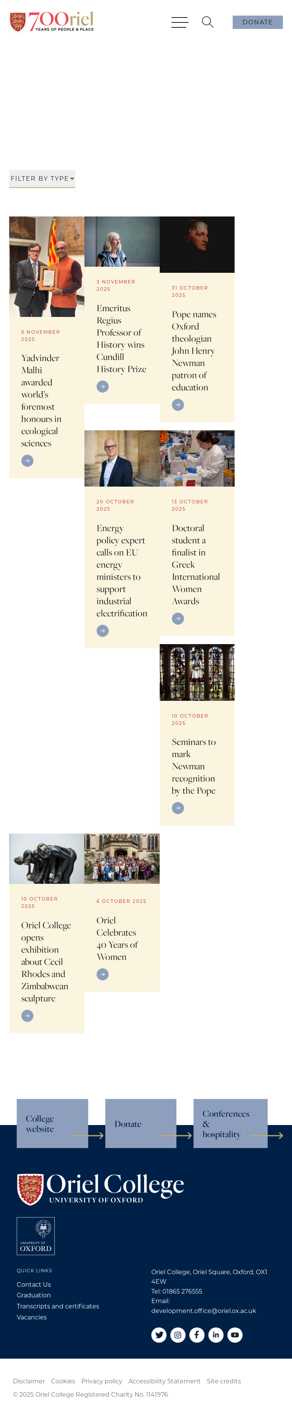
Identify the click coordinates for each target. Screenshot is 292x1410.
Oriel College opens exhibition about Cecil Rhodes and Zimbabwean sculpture (46, 961)
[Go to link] (46, 461)
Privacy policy (101, 1381)
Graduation (34, 1295)
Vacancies (32, 1317)
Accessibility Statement (165, 1381)
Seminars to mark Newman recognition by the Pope (194, 766)
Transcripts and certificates (58, 1306)
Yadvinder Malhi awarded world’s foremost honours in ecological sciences (41, 400)
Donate (258, 22)
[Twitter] (159, 1335)
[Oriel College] (51, 22)
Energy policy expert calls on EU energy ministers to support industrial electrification (122, 570)
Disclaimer (29, 1381)
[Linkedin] (216, 1335)
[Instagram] (178, 1335)
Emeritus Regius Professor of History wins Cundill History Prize (121, 338)
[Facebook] (197, 1335)
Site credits (224, 1381)
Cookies (63, 1381)
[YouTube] (235, 1335)
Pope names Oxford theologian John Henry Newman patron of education (194, 350)
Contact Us (34, 1284)
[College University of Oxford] (36, 1236)
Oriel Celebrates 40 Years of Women (117, 938)
